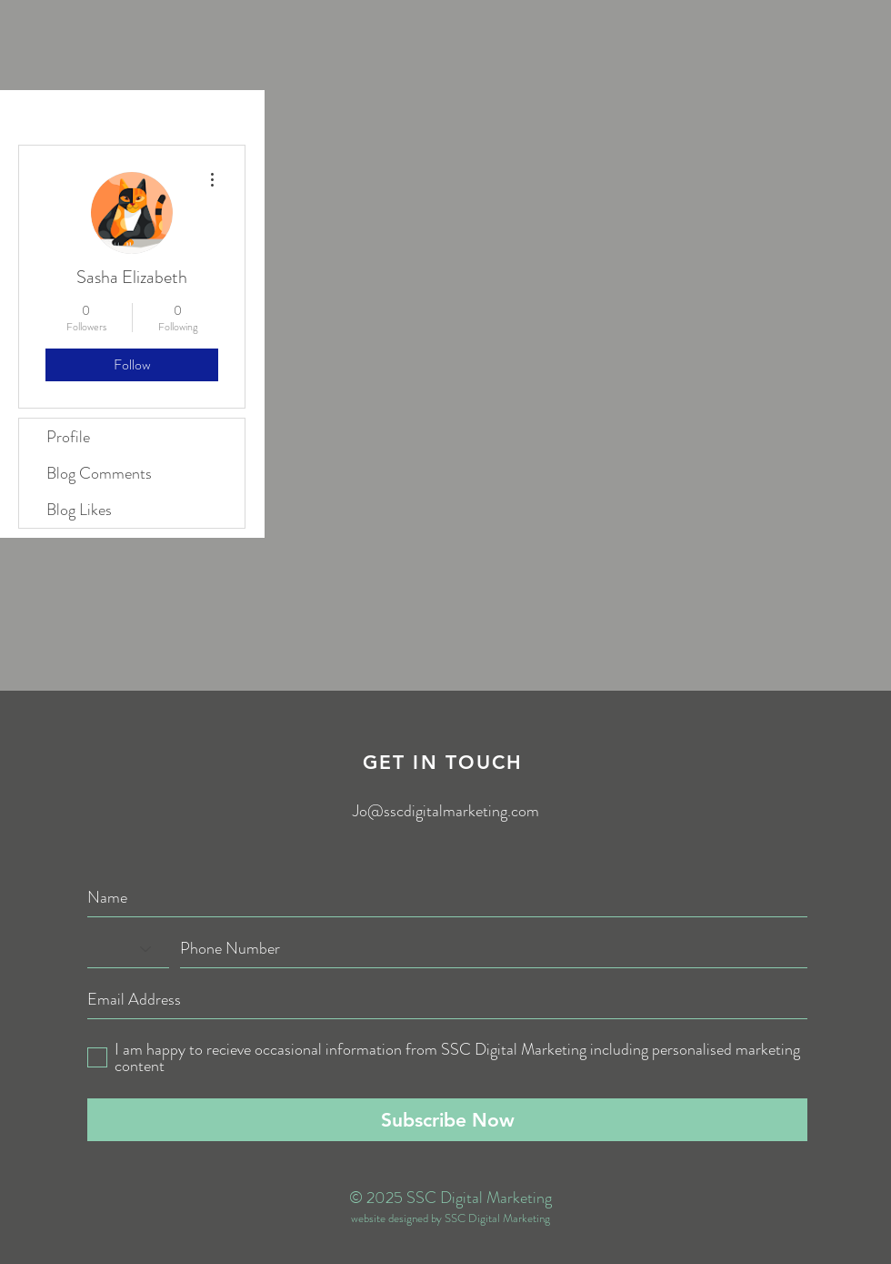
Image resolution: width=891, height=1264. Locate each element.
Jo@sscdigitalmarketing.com (446, 811)
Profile (68, 437)
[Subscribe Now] (447, 1119)
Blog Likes (79, 509)
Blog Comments (99, 473)
